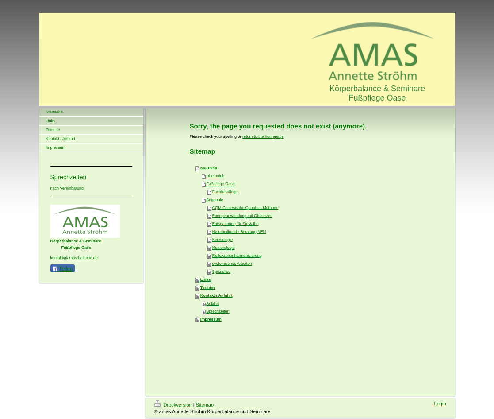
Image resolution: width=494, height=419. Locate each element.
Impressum (211, 319)
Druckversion (173, 404)
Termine (207, 287)
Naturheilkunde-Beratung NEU (239, 231)
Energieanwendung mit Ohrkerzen (242, 215)
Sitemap (205, 404)
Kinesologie (222, 239)
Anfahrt (212, 303)
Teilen (62, 269)
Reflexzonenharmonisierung (237, 255)
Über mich (215, 176)
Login (440, 403)
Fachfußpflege (225, 192)
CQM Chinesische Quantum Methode (245, 208)
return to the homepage (263, 136)
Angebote (214, 200)
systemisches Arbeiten (232, 263)
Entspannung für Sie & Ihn (235, 223)
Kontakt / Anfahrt (216, 295)
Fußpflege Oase (220, 184)
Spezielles (221, 271)
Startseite (209, 168)
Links (205, 279)
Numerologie (223, 247)
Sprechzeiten (218, 311)
